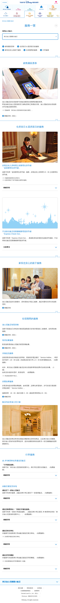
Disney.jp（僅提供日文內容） (30, 596)
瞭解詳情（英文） (10, 116)
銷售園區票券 (9, 46)
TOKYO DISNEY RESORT (29, 2)
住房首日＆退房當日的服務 (29, 46)
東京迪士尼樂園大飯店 (11, 36)
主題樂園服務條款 (25, 590)
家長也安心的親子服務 (13, 50)
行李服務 (46, 50)
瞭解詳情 (7, 308)
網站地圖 (20, 588)
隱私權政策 (30, 588)
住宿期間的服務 (31, 50)
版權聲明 (37, 590)
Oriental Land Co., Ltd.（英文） (30, 593)
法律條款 (40, 588)
